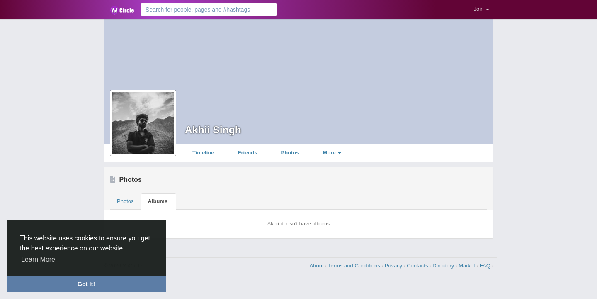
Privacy (394, 265)
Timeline (203, 153)
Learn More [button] (38, 259)
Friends (247, 153)
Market (467, 265)
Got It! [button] (86, 284)
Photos (290, 153)
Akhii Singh (213, 129)
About (317, 265)
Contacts (418, 265)
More (332, 153)
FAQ (486, 265)
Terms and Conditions (354, 265)
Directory (444, 265)
